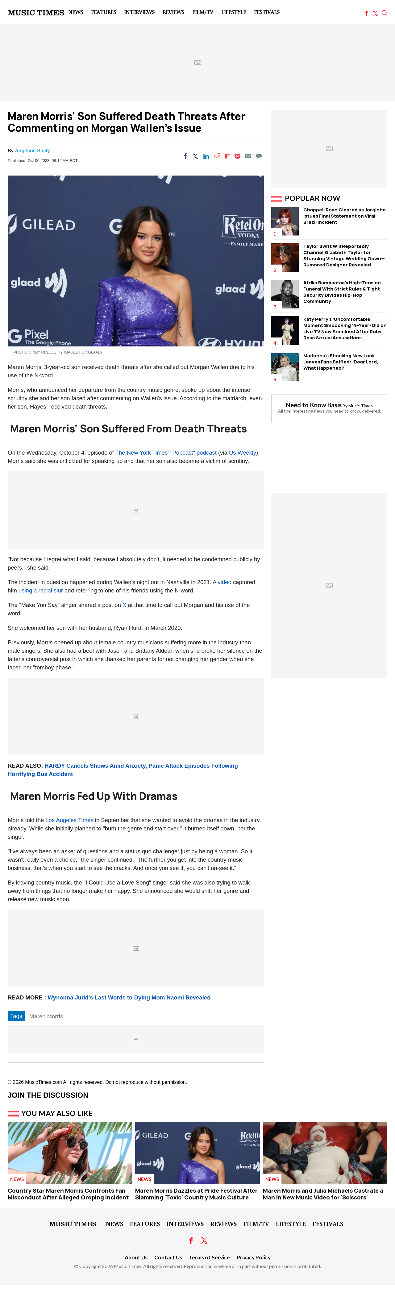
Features (103, 11)
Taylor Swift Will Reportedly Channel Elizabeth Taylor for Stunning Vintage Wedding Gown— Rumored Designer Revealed (344, 255)
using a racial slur (41, 590)
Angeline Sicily (32, 150)
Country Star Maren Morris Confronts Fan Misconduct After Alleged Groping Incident (68, 1193)
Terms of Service (209, 1257)
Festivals (267, 11)
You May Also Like (57, 1113)
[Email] (248, 156)
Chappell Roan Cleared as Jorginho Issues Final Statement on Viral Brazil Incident (344, 215)
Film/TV (202, 11)
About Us (136, 1257)
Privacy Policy (254, 1257)
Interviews (139, 11)
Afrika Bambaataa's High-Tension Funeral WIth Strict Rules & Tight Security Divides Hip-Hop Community (342, 291)
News (75, 11)
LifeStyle (233, 11)
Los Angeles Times (69, 820)
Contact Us (168, 1257)
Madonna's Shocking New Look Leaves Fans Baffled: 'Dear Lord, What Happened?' (340, 361)
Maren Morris (46, 1016)
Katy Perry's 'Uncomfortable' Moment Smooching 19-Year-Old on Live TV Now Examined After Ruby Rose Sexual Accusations (345, 328)
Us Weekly (242, 452)
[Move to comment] (259, 156)
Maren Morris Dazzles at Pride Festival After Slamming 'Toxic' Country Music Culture (196, 1193)
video (224, 582)
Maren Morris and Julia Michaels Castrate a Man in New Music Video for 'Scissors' (323, 1193)
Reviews (173, 11)
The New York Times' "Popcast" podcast (166, 452)
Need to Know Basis (314, 405)
